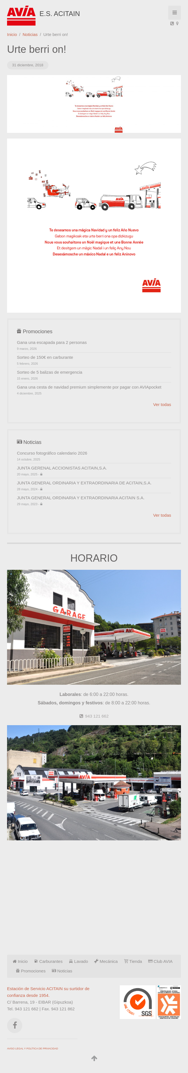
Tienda (133, 961)
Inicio (12, 34)
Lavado (78, 961)
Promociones (31, 970)
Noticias (30, 34)
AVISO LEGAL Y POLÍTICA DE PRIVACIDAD (32, 1048)
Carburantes (48, 961)
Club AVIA (160, 961)
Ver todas (162, 404)
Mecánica (106, 961)
